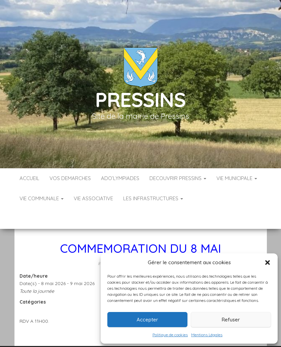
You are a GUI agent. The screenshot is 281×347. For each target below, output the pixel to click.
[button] (267, 262)
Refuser (231, 319)
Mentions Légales (206, 334)
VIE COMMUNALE (42, 198)
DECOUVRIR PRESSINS (177, 178)
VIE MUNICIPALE (236, 178)
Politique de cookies (170, 334)
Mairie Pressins (164, 243)
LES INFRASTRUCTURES (153, 198)
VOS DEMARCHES (70, 178)
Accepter (147, 319)
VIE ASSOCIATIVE (93, 198)
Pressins (140, 99)
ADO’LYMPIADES (120, 178)
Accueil (29, 178)
